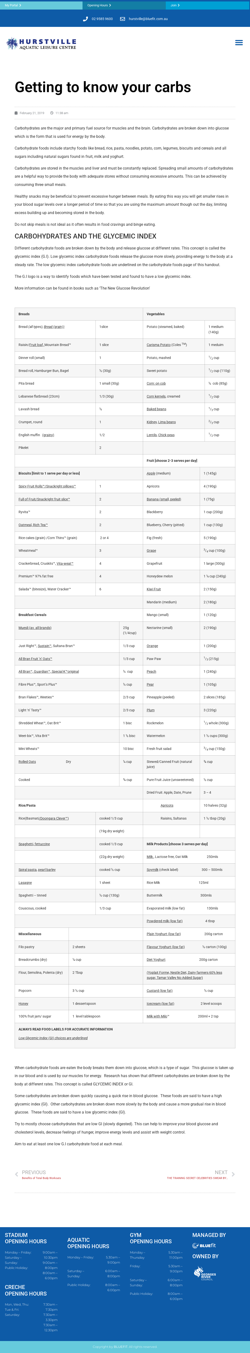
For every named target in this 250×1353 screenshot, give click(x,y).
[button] (239, 42)
